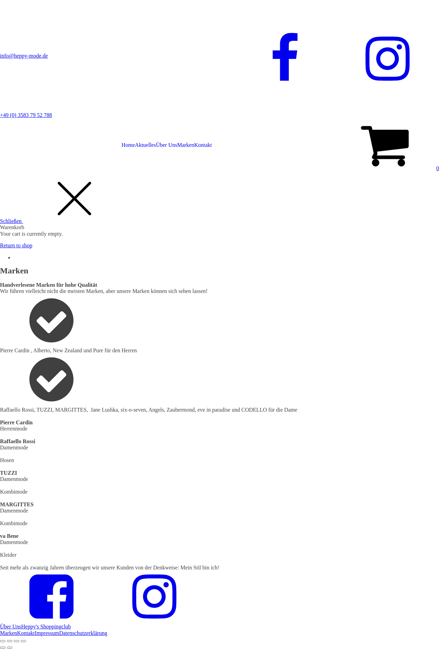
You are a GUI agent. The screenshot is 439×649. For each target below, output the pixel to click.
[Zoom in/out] (23, 641)
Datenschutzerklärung (83, 633)
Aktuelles (145, 145)
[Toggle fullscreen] (16, 641)
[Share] (9, 641)
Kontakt (203, 145)
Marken (185, 145)
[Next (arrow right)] (9, 648)
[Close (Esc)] (2, 641)
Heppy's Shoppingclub (46, 626)
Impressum (47, 633)
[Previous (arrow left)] (2, 648)
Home (128, 145)
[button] (386, 168)
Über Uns (166, 145)
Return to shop (16, 245)
